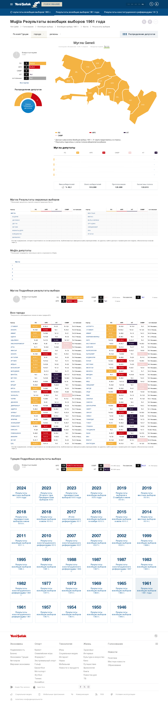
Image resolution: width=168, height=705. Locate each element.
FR (139, 4)
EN (132, 4)
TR (128, 4)
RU (143, 4)
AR (136, 4)
